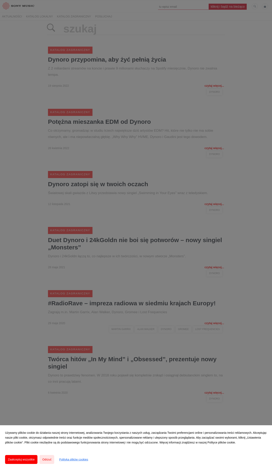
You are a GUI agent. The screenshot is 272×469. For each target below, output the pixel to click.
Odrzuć (46, 459)
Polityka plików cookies (73, 459)
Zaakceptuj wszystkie (21, 459)
